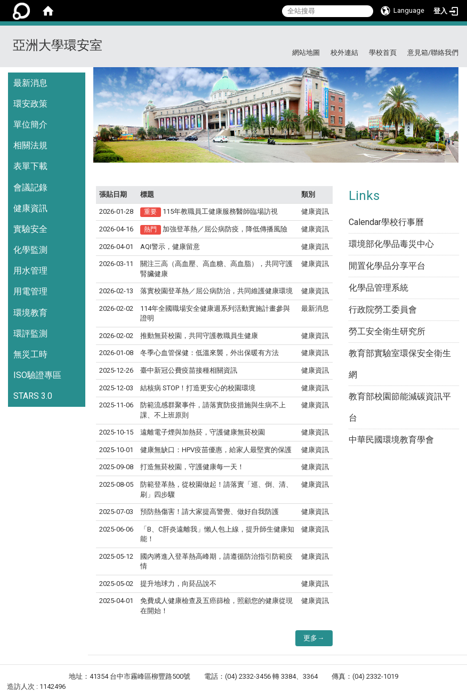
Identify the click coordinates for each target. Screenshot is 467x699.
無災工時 (30, 354)
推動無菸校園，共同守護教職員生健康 (199, 336)
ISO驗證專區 (37, 375)
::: (454, 39)
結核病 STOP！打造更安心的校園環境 (197, 388)
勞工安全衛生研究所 (387, 331)
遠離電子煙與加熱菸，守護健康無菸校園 (202, 432)
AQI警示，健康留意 (170, 247)
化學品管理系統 (378, 288)
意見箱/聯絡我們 (432, 53)
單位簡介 (30, 124)
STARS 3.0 (32, 396)
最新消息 (30, 83)
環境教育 (30, 313)
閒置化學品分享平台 (387, 266)
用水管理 (30, 271)
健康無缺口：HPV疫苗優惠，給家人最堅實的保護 (216, 450)
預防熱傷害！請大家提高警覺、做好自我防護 (209, 512)
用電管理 (30, 291)
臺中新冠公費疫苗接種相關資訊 (188, 370)
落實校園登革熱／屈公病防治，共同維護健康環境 (216, 291)
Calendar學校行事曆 (386, 222)
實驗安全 (30, 229)
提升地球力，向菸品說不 (178, 584)
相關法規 (30, 145)
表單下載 (30, 166)
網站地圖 (306, 53)
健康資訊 (30, 208)
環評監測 (30, 333)
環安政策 (30, 104)
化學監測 (30, 250)
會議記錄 (30, 187)
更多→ (313, 638)
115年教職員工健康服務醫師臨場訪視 (220, 211)
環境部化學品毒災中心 (391, 244)
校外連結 (344, 53)
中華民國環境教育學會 (391, 440)
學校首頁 (383, 53)
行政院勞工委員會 (383, 309)
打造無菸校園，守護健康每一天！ (192, 467)
